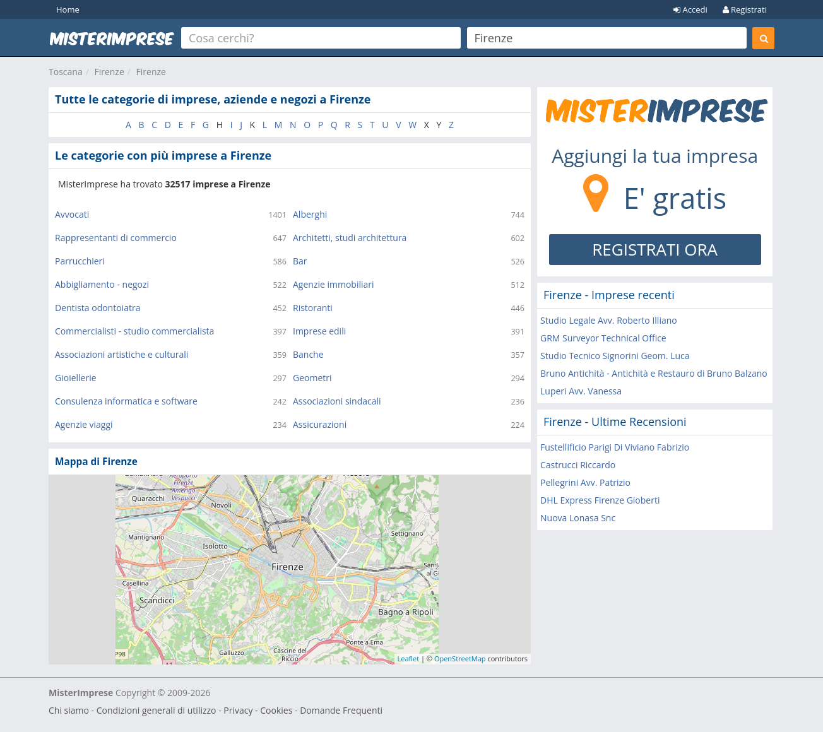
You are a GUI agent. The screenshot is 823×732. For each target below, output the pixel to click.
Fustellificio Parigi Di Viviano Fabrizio (614, 447)
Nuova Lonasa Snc (577, 518)
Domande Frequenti (341, 710)
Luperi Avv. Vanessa (581, 391)
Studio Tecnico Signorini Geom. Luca (615, 356)
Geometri (312, 378)
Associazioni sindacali (337, 401)
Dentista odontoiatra (97, 308)
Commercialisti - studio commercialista (134, 331)
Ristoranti (313, 308)
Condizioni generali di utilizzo (156, 710)
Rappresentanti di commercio (116, 238)
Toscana (66, 72)
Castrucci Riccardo (577, 465)
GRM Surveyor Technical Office (603, 338)
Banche (308, 354)
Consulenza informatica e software (126, 401)
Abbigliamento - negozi (102, 284)
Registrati (745, 9)
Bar (300, 261)
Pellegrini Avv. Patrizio (585, 482)
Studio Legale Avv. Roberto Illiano (608, 320)
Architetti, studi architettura (349, 238)
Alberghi (310, 214)
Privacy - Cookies (257, 710)
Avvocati (72, 214)
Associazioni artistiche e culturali (121, 354)
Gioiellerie (76, 378)
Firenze (109, 72)
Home (68, 9)
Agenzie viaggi (84, 424)
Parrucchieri (80, 261)
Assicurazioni (319, 424)
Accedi (690, 9)
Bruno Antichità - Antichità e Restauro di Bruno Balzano (653, 373)
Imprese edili (319, 331)
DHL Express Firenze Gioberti (600, 500)
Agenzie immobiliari (333, 284)
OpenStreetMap (460, 658)
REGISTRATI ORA (655, 249)
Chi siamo (69, 710)
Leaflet (409, 658)
